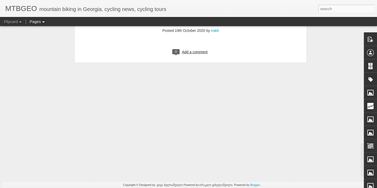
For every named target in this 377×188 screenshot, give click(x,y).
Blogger (255, 184)
